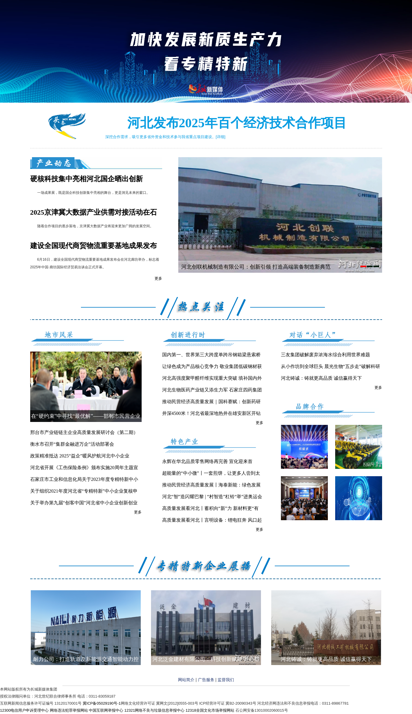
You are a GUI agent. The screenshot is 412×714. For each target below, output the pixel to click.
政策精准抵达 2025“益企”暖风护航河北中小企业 (79, 455)
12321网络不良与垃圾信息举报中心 (154, 710)
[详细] (221, 137)
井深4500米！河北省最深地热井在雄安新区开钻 (211, 413)
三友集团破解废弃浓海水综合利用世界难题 (325, 354)
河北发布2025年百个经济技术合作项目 (237, 123)
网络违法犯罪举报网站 (69, 710)
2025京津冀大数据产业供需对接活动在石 (93, 212)
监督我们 (226, 679)
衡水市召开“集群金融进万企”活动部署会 (72, 444)
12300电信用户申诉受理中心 (24, 710)
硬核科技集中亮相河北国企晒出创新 (86, 179)
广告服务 (206, 679)
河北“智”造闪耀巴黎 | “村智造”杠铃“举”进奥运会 (212, 496)
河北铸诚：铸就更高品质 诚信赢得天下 (321, 378)
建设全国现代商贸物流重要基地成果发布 (93, 246)
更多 (158, 278)
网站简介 (186, 679)
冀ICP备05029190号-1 (102, 703)
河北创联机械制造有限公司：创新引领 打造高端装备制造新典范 (255, 267)
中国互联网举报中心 (106, 710)
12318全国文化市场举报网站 (210, 710)
